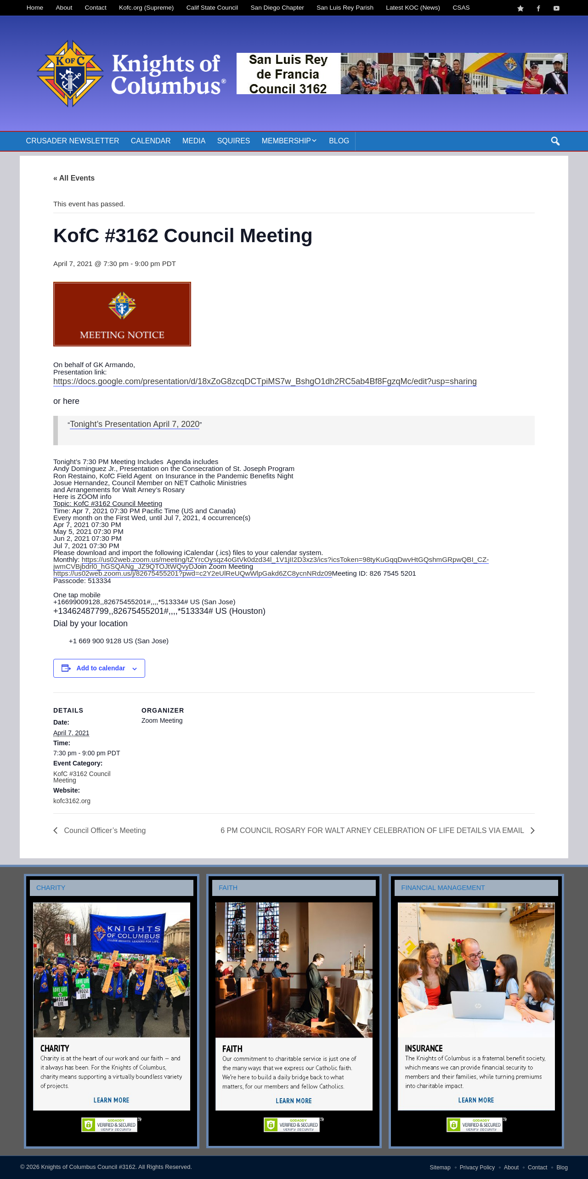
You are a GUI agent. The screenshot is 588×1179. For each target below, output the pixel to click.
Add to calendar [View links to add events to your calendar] (101, 668)
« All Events (74, 178)
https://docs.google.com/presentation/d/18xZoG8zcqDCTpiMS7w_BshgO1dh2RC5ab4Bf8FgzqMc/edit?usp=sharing (265, 381)
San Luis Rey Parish (345, 7)
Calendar (151, 141)
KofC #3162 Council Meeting (82, 777)
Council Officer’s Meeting (104, 830)
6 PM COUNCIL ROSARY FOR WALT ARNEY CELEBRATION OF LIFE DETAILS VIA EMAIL (373, 830)
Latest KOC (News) (413, 7)
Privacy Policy (477, 1167)
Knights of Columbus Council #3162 (88, 1166)
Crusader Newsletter (72, 141)
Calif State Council (212, 7)
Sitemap (440, 1167)
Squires (233, 141)
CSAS (460, 7)
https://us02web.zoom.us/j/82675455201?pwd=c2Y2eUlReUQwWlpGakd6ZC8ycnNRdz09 (192, 573)
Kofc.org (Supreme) (146, 7)
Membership (286, 141)
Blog (339, 141)
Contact (96, 7)
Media (194, 141)
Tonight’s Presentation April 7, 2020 (134, 424)
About (64, 7)
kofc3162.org (71, 801)
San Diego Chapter (277, 7)
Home (35, 7)
